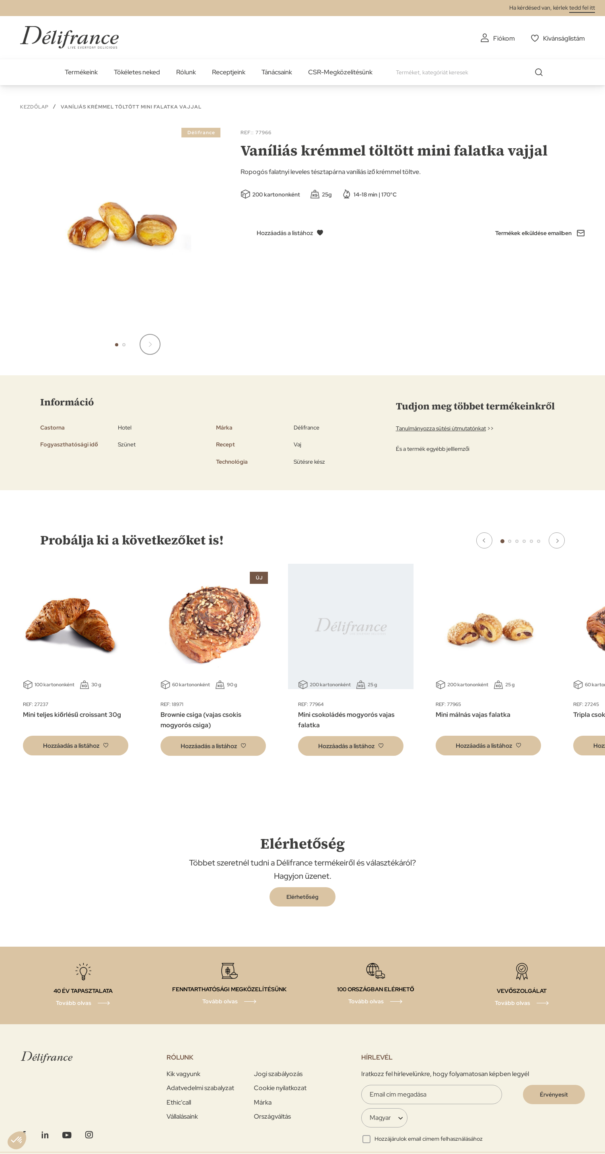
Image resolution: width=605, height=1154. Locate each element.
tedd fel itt (582, 7)
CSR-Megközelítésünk (340, 72)
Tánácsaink (276, 72)
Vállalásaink (182, 1116)
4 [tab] (524, 541)
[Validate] (554, 1094)
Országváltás (272, 1116)
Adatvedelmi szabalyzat (200, 1088)
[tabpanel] (213, 666)
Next (557, 540)
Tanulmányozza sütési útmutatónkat (441, 428)
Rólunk (186, 72)
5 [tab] (531, 541)
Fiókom (504, 38)
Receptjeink (228, 72)
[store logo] (69, 37)
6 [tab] (538, 541)
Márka (263, 1102)
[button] (116, 344)
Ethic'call (179, 1102)
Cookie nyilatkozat (280, 1088)
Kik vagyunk (183, 1074)
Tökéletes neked (137, 72)
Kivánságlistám (564, 38)
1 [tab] (502, 541)
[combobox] (472, 72)
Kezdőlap (34, 107)
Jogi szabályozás (278, 1074)
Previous (484, 540)
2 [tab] (509, 541)
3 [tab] (517, 541)
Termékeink (81, 72)
